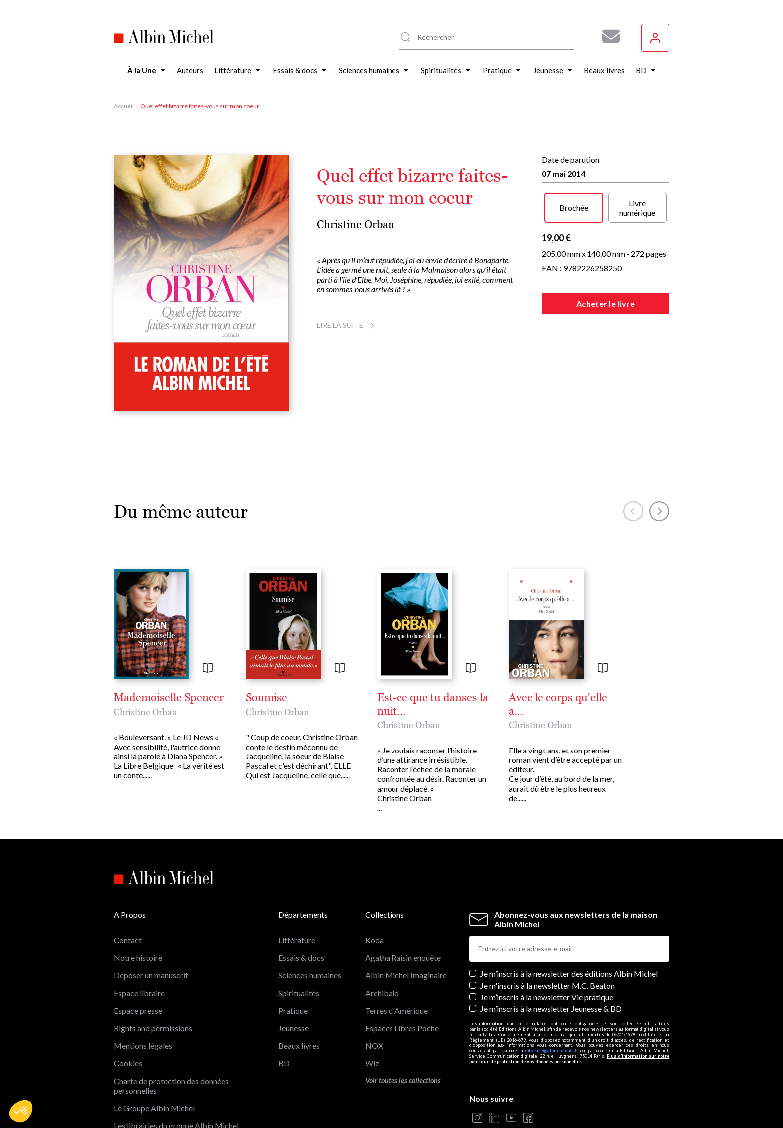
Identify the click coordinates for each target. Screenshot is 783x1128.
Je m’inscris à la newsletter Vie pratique (546, 997)
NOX (374, 1045)
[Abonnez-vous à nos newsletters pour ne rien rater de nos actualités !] (607, 36)
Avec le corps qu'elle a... (558, 704)
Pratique (293, 1010)
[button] (21, 1111)
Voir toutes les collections (403, 1080)
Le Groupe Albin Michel (154, 1108)
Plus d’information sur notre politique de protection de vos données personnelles (569, 1058)
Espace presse (138, 1010)
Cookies (128, 1063)
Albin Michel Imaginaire (406, 975)
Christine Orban (355, 224)
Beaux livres (299, 1045)
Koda (374, 940)
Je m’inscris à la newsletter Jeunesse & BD (551, 1008)
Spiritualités (298, 993)
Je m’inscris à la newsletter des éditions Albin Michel (569, 973)
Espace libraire (139, 993)
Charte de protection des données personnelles (171, 1085)
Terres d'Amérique (396, 1010)
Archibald (382, 993)
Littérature (296, 940)
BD (284, 1063)
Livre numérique (637, 207)
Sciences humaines (309, 975)
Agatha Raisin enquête (403, 957)
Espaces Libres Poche (402, 1028)
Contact (128, 940)
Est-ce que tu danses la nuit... (432, 704)
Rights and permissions (153, 1028)
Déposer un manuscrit (151, 975)
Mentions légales (143, 1045)
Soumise (266, 697)
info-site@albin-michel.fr (551, 1050)
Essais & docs (301, 957)
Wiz (372, 1063)
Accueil (124, 106)
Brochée (573, 207)
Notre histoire (138, 957)
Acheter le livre (605, 303)
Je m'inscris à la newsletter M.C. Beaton (547, 985)
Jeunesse (293, 1028)
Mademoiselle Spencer (169, 697)
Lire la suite (347, 325)
